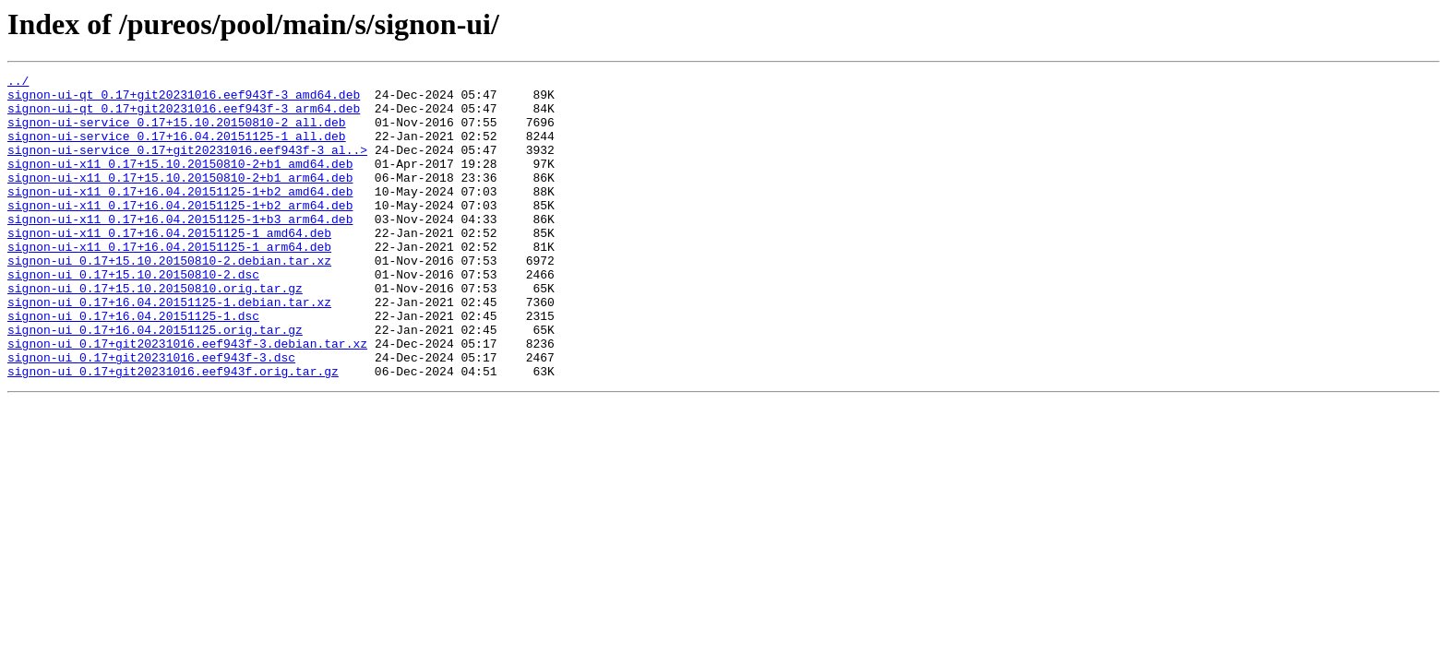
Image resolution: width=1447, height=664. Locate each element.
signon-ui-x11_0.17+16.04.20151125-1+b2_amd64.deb (180, 216)
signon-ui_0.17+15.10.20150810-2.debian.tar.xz (169, 298)
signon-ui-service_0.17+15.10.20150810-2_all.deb (176, 133)
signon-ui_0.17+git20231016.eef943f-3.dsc (151, 415)
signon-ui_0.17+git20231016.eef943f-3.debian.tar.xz (187, 398)
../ (18, 83)
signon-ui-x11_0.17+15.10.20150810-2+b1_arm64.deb (180, 199)
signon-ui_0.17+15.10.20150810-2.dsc (133, 315)
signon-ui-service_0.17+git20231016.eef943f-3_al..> (187, 166)
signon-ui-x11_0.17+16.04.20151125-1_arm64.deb (169, 282)
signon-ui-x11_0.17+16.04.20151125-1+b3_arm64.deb (180, 249)
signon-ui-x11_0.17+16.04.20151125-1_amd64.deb (169, 265)
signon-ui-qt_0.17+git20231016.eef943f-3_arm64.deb (183, 116)
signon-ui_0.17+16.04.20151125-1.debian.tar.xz (169, 348)
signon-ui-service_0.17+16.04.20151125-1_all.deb (176, 149)
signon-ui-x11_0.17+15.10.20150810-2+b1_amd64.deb (180, 182)
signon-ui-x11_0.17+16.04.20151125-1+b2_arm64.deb (180, 232)
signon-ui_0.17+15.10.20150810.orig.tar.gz (155, 332)
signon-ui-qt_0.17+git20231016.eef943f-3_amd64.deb (183, 99)
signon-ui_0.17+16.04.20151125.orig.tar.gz (155, 382)
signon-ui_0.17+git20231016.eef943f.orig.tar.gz (173, 431)
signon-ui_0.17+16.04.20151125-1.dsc (133, 365)
